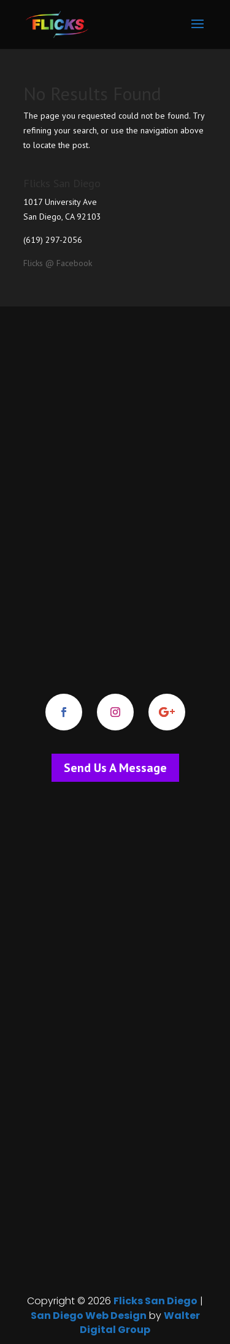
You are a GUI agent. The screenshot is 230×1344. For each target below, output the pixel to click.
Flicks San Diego (155, 1301)
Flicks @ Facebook (57, 263)
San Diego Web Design (89, 1316)
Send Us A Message (115, 768)
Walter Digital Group (140, 1323)
